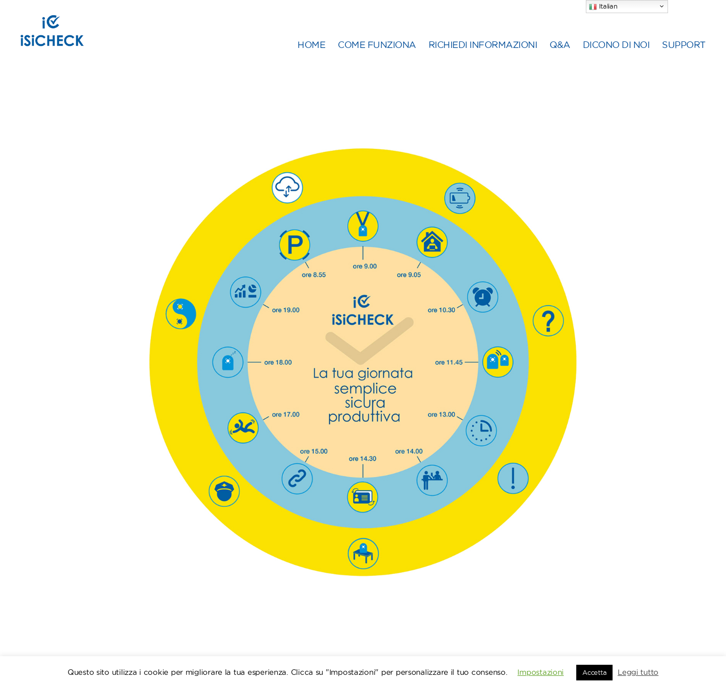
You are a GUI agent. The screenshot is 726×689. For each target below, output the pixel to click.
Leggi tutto (638, 672)
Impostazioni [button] (540, 672)
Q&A (560, 56)
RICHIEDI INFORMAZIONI (483, 56)
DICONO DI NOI (616, 56)
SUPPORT (684, 56)
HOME (311, 56)
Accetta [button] (594, 672)
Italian (603, 7)
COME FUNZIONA (377, 56)
